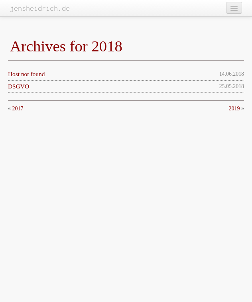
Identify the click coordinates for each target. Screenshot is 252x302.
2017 (18, 109)
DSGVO (18, 86)
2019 (234, 109)
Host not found (26, 74)
